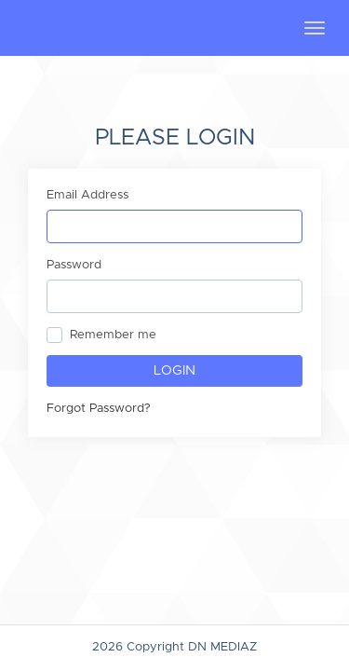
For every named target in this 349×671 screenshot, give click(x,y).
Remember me (113, 335)
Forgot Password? (99, 409)
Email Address (87, 195)
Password (74, 265)
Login (174, 370)
